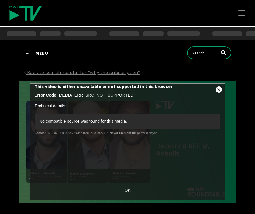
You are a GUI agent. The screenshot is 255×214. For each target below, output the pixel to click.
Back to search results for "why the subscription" (82, 72)
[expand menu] (37, 53)
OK (127, 190)
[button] (223, 52)
